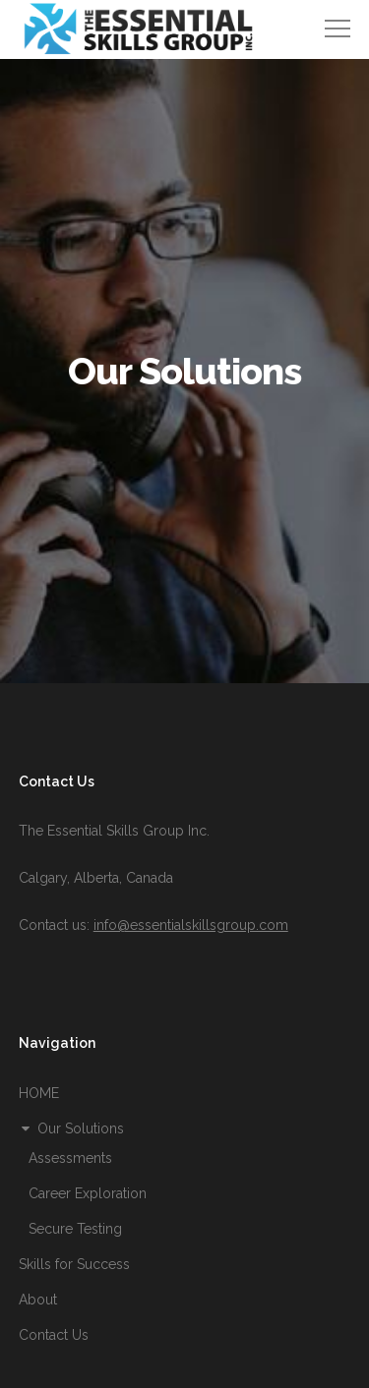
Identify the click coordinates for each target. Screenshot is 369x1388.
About (38, 1299)
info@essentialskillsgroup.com (190, 925)
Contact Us (54, 1335)
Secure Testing (75, 1229)
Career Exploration (88, 1193)
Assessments (70, 1158)
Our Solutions (71, 1128)
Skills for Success (74, 1264)
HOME (39, 1093)
